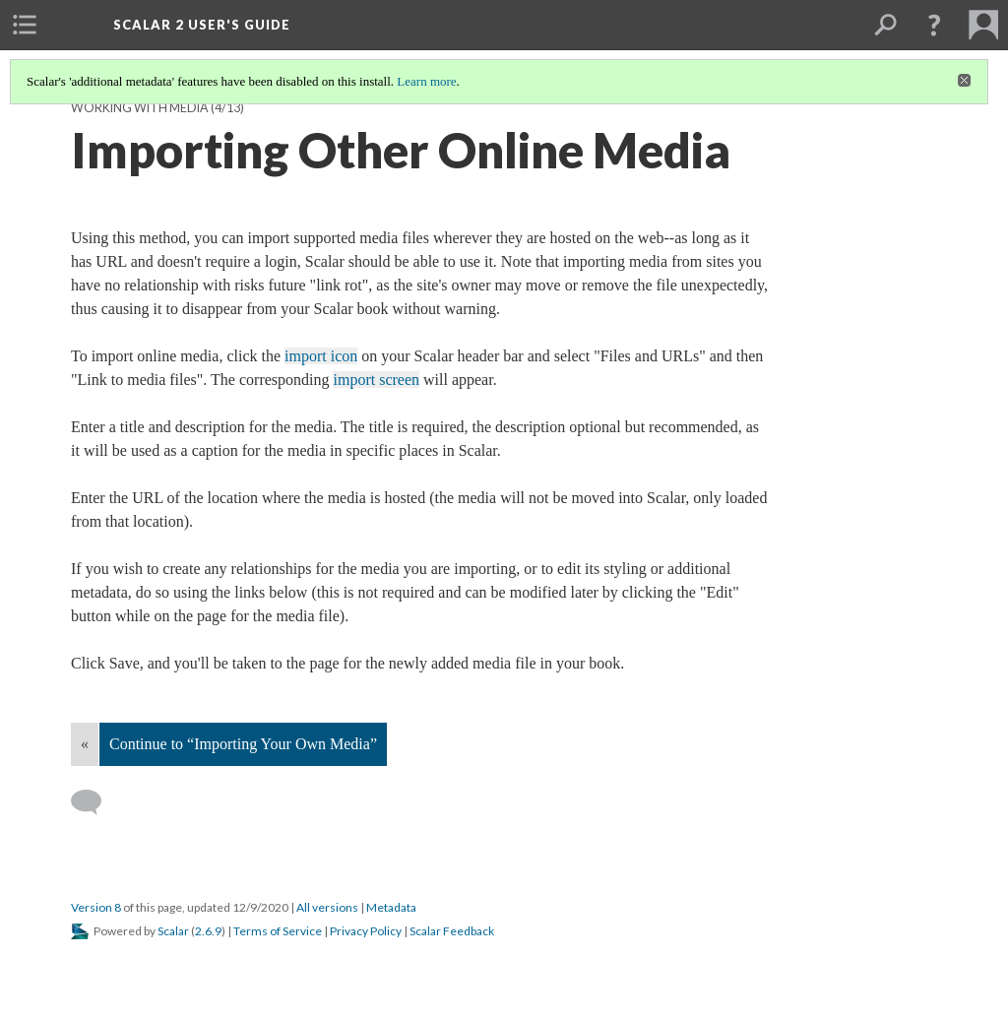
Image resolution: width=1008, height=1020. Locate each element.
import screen (376, 379)
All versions (327, 907)
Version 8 (96, 907)
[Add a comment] (95, 802)
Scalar (173, 931)
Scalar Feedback (452, 931)
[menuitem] (24, 24)
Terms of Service (277, 931)
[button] (934, 24)
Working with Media (140, 107)
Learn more (426, 81)
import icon (320, 356)
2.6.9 (208, 931)
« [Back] (85, 743)
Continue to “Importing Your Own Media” (243, 743)
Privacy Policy (366, 931)
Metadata (391, 907)
